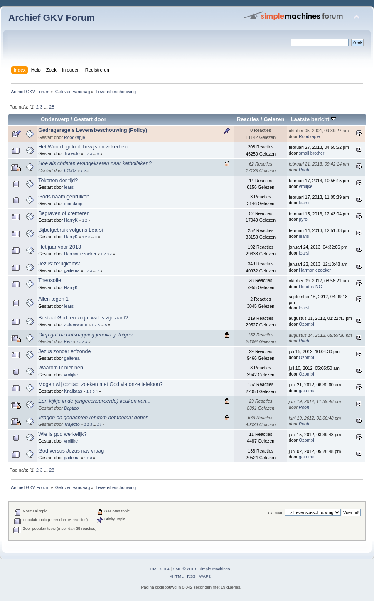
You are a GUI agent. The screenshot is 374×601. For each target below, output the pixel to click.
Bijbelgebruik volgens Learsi (70, 230)
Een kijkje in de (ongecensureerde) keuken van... (94, 401)
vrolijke (305, 186)
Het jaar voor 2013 (59, 247)
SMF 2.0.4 (160, 568)
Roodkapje (74, 137)
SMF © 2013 (184, 568)
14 (99, 425)
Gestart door (90, 119)
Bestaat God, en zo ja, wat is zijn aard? (83, 318)
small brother (311, 153)
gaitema (72, 270)
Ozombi (306, 324)
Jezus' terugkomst (59, 264)
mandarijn (74, 203)
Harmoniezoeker (80, 253)
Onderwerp (55, 119)
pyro (303, 219)
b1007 (70, 170)
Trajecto (72, 153)
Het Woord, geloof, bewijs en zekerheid (83, 147)
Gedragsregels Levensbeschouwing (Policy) (92, 130)
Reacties (248, 119)
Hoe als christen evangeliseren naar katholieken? (94, 163)
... (46, 106)
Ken (68, 341)
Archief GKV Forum (51, 17)
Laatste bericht (313, 119)
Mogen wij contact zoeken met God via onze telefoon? (100, 384)
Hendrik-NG (310, 286)
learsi (69, 187)
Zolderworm (75, 324)
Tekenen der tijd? (58, 180)
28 (51, 106)
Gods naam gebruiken (63, 197)
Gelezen (273, 119)
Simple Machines (214, 568)
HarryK (71, 220)
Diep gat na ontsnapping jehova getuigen (85, 335)
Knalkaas (73, 390)
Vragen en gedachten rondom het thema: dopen (93, 417)
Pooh (304, 169)
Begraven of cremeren (63, 213)
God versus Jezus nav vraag (71, 451)
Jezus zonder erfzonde (64, 351)
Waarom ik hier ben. (61, 368)
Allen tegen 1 (53, 299)
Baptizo (71, 408)
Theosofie (49, 280)
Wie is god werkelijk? (62, 434)
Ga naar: (275, 512)
